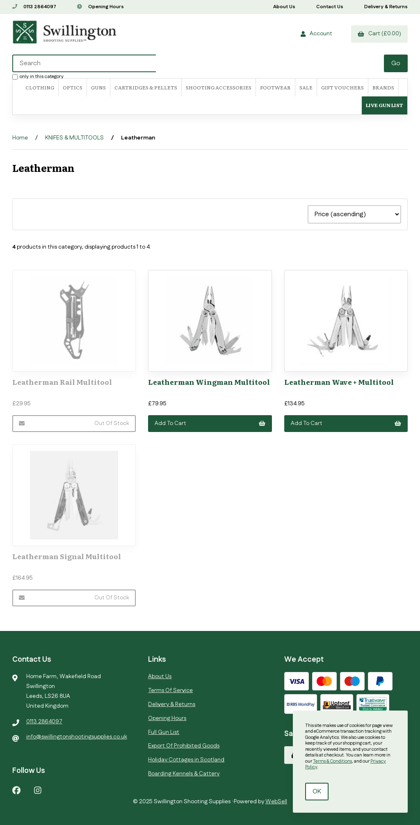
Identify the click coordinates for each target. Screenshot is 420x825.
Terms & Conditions (332, 761)
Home (20, 138)
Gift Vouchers (342, 87)
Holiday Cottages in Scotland (186, 760)
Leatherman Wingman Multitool (209, 382)
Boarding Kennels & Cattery (183, 774)
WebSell (276, 802)
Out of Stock (74, 423)
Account (316, 34)
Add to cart (210, 423)
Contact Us (329, 6)
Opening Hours (100, 6)
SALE (306, 87)
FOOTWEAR (275, 87)
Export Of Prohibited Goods (183, 746)
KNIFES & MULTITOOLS (74, 138)
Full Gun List (163, 732)
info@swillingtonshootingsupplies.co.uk (76, 737)
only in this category (38, 76)
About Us (284, 6)
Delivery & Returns (386, 6)
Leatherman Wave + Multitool (339, 382)
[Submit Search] (396, 63)
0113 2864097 (34, 6)
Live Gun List (384, 105)
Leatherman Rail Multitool (62, 382)
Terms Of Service (170, 690)
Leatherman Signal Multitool (66, 556)
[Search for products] (198, 63)
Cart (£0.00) (379, 34)
